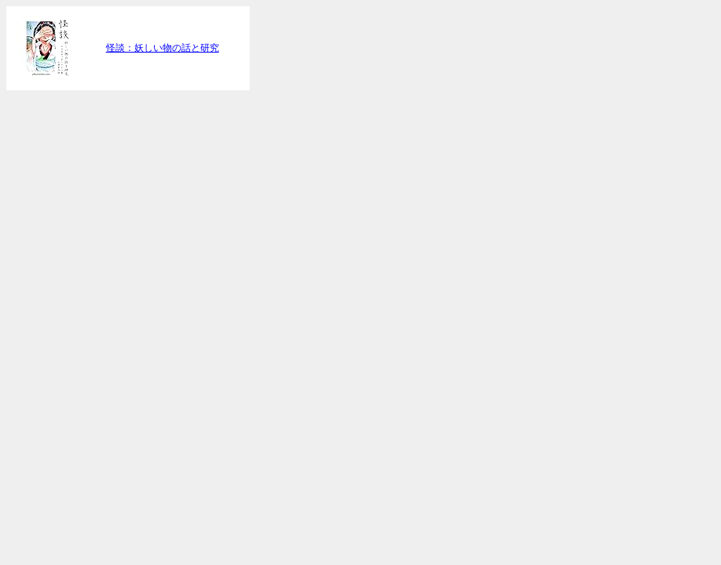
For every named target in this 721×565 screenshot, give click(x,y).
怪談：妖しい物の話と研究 (162, 47)
